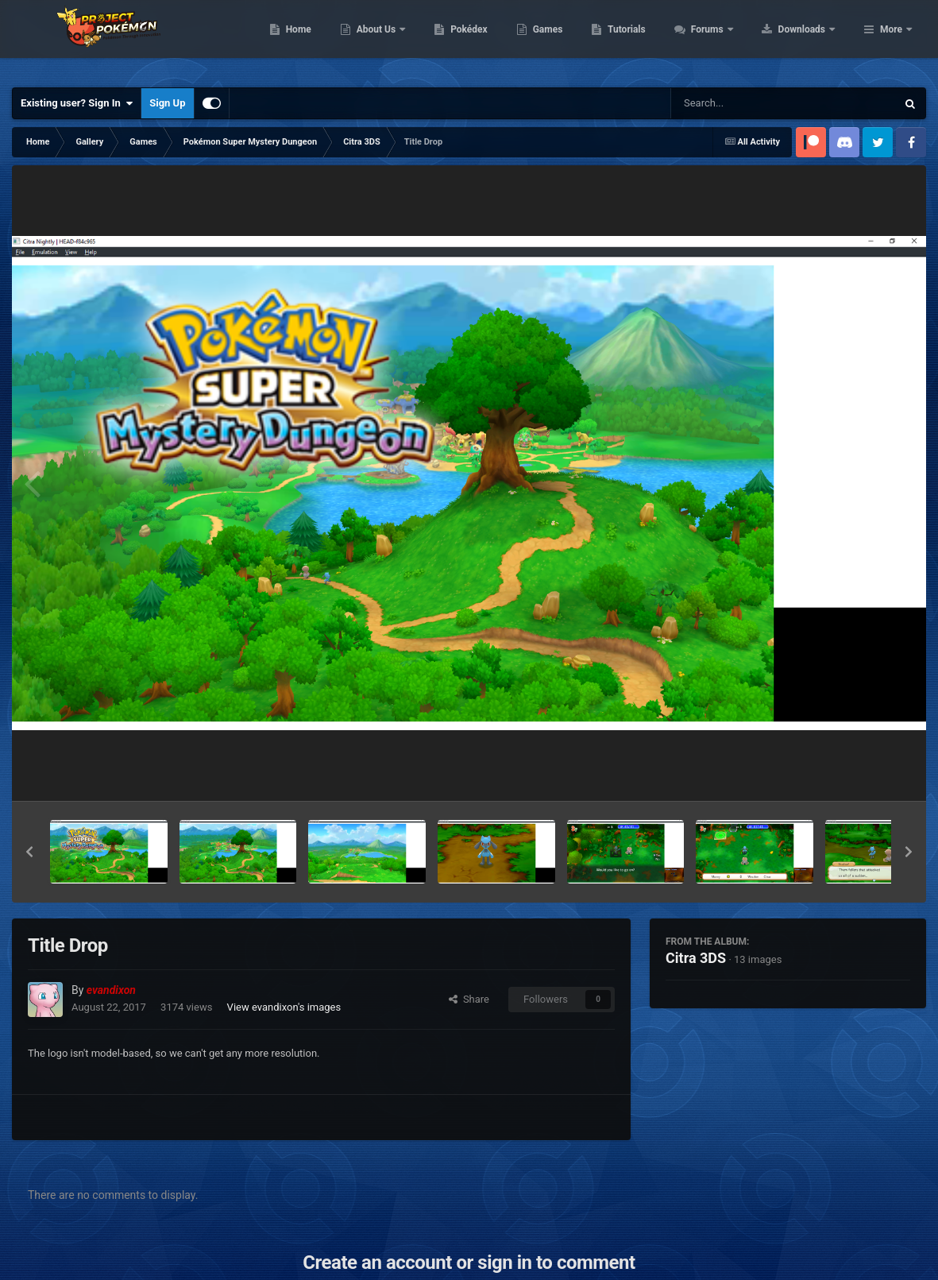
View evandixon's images (284, 1007)
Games (648, 39)
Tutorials (727, 39)
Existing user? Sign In (77, 103)
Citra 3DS (696, 957)
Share (469, 999)
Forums (809, 39)
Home (399, 39)
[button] (29, 851)
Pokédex (570, 39)
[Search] (743, 103)
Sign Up (167, 103)
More (891, 39)
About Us (478, 39)
